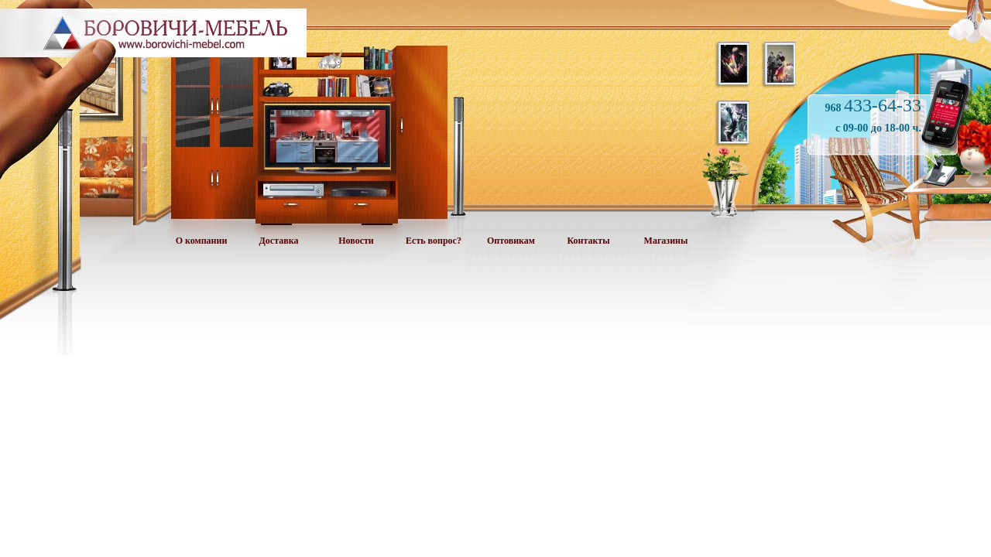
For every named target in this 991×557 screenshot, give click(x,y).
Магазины (666, 240)
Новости (356, 240)
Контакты (588, 240)
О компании (202, 240)
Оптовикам (511, 240)
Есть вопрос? (433, 240)
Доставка (279, 240)
